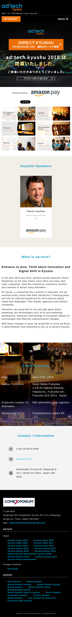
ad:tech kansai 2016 (18, 551)
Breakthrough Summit (19, 590)
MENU (63, 19)
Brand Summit (15, 587)
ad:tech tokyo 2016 (18, 546)
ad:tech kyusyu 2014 (46, 557)
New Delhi (13, 569)
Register (11, 19)
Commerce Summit (17, 595)
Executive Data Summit (20, 601)
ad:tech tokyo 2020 (18, 540)
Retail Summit (15, 598)
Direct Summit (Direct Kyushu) (24, 592)
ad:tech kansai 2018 (18, 548)
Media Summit (34, 582)
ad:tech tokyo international (22, 559)
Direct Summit (53, 592)
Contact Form (24, 459)
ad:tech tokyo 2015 (44, 546)
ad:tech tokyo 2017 (44, 543)
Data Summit (14, 582)
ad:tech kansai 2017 (45, 548)
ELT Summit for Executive (42, 598)
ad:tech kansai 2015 (45, 551)
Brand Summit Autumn (19, 584)
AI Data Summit (41, 595)
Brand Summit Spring (48, 584)
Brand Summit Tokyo (40, 587)
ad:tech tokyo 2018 (18, 543)
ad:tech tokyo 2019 (44, 540)
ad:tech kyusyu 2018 (18, 557)
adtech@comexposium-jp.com (27, 523)
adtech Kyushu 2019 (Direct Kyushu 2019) (30, 554)
